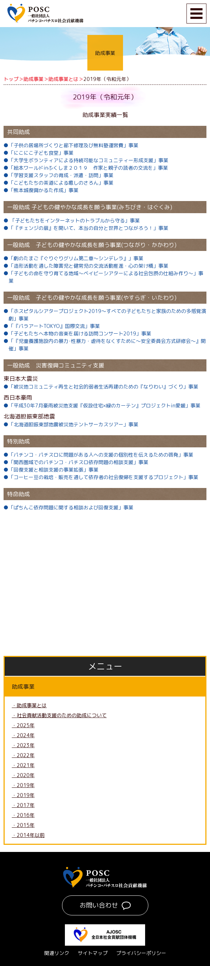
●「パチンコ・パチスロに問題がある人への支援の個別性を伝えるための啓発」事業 (98, 454)
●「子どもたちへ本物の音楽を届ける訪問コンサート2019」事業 (77, 333)
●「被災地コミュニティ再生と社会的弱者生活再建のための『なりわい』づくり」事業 (101, 386)
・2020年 (23, 775)
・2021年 (23, 765)
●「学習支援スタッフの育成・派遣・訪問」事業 (58, 175)
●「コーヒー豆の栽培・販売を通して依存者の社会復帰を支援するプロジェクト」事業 (101, 477)
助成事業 (33, 79)
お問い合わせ (99, 905)
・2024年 (23, 735)
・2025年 (23, 725)
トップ (11, 79)
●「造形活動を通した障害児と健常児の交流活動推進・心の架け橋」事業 (86, 265)
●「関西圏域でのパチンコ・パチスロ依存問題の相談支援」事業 (76, 462)
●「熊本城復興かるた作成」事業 (41, 190)
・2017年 (23, 805)
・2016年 (23, 815)
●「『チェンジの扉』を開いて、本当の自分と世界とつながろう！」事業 (86, 228)
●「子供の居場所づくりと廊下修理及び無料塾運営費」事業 (71, 145)
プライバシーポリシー (141, 953)
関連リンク (56, 953)
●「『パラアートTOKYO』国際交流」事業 (52, 326)
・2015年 (23, 825)
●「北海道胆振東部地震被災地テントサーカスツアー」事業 (71, 424)
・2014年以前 (28, 835)
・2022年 (23, 755)
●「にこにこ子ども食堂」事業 (38, 152)
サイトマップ (93, 953)
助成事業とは (63, 79)
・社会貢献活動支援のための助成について (59, 715)
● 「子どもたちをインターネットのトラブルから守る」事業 (72, 220)
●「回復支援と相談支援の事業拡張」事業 (51, 469)
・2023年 (23, 745)
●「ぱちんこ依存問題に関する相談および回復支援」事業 (68, 507)
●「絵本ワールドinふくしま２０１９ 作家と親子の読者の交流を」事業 (86, 167)
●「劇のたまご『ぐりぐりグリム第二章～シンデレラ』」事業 (73, 258)
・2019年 (23, 785)
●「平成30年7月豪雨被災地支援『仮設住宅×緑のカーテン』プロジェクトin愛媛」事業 (102, 405)
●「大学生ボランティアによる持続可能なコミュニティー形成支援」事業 (86, 160)
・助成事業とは (29, 705)
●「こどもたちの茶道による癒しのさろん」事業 (58, 182)
